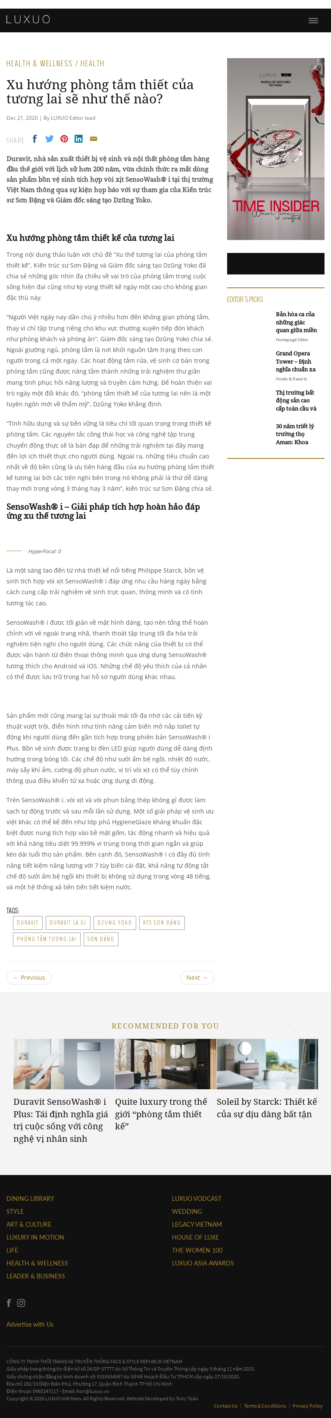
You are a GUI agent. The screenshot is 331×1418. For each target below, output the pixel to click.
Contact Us (226, 1405)
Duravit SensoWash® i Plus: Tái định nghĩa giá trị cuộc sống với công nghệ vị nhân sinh (60, 1120)
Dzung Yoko (114, 922)
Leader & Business (35, 1276)
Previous (29, 977)
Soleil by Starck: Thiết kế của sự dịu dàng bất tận (267, 1108)
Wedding (187, 1211)
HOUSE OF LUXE (195, 1237)
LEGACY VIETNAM (197, 1224)
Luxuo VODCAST (197, 1198)
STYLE (15, 1211)
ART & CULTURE (28, 1224)
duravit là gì (68, 922)
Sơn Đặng (101, 938)
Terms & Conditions (265, 1405)
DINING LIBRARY (30, 1198)
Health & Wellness (37, 1263)
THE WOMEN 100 (197, 1250)
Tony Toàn (187, 1398)
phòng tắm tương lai (47, 938)
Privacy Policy (308, 1405)
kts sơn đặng (162, 922)
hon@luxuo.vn (92, 1391)
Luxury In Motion (35, 1237)
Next (197, 977)
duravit (28, 922)
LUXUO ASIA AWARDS (203, 1263)
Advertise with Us (29, 1324)
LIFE (12, 1250)
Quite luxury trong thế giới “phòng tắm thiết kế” (161, 1114)
